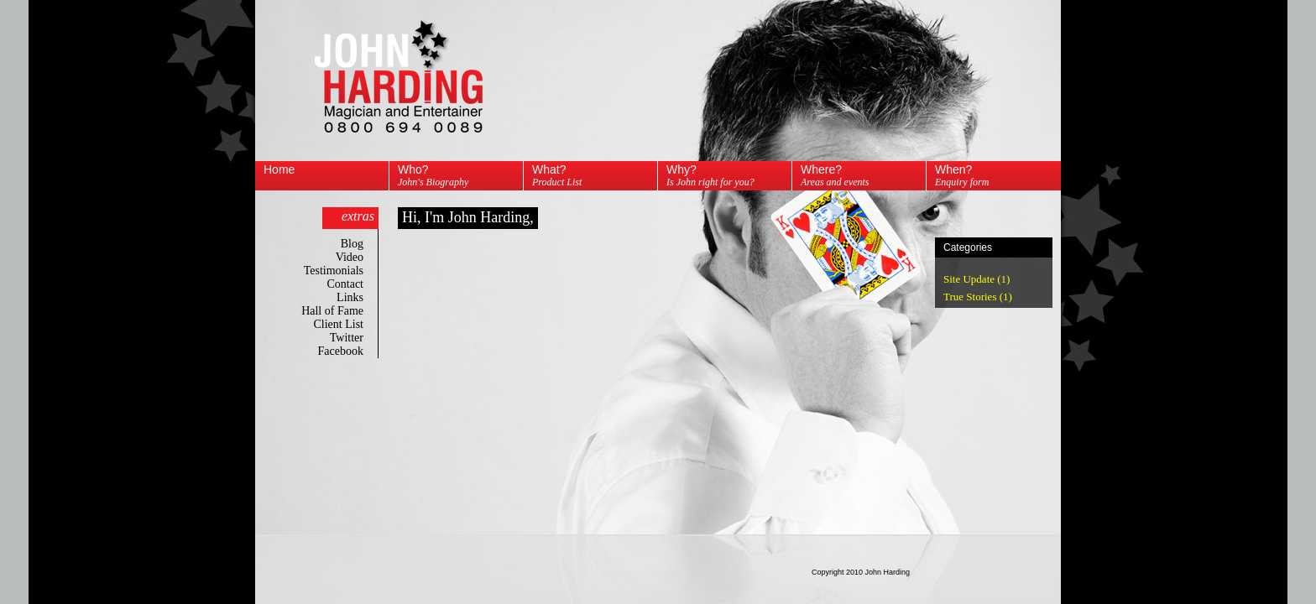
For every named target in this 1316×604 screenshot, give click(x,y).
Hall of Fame (341, 311)
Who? (433, 175)
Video (358, 257)
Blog (361, 243)
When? (962, 175)
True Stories (969, 296)
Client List (348, 324)
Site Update (969, 279)
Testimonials (342, 270)
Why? (710, 175)
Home (279, 169)
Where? (835, 175)
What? (557, 175)
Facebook (349, 351)
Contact (353, 284)
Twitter (355, 337)
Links (359, 297)
